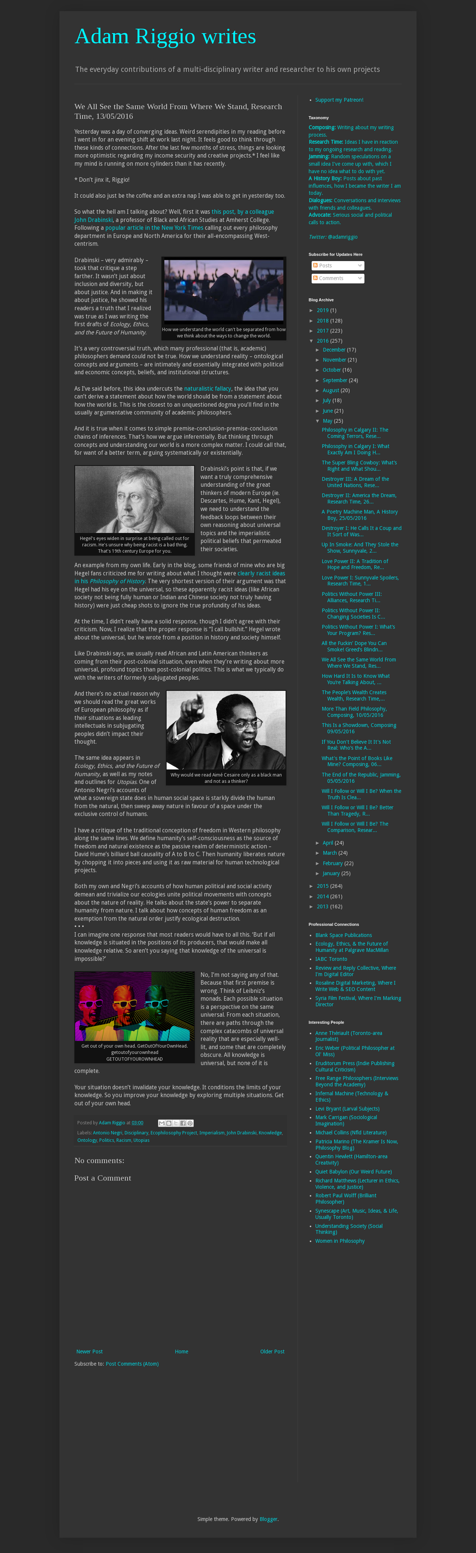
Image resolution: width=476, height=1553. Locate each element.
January (332, 873)
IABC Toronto (331, 959)
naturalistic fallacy (207, 388)
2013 (323, 906)
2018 (323, 321)
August (332, 390)
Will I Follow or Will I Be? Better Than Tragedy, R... (357, 810)
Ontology (87, 1140)
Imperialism (212, 1133)
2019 (323, 310)
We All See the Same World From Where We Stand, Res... (359, 663)
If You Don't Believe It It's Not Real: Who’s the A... (356, 745)
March (330, 853)
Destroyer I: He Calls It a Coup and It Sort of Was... (362, 531)
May (328, 421)
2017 (323, 331)
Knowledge (270, 1133)
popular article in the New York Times (154, 228)
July (327, 400)
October (332, 370)
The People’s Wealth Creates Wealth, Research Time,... (354, 695)
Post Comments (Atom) (132, 1364)
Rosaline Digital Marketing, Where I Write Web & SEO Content (355, 986)
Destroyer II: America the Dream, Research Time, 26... (359, 498)
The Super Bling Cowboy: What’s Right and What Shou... (359, 466)
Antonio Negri (107, 1133)
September (336, 380)
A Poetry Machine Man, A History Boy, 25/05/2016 (360, 515)
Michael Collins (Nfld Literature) (351, 1133)
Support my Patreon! (339, 100)
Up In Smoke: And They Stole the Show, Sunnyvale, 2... (360, 548)
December (335, 350)
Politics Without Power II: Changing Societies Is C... (353, 613)
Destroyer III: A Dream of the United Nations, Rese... (355, 482)
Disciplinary (136, 1133)
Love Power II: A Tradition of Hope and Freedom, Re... (355, 564)
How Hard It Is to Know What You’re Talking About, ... (356, 679)
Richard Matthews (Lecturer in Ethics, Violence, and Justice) (357, 1184)
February (333, 863)
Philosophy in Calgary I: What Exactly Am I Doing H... (355, 449)
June (328, 411)
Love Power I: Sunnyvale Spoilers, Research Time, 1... (360, 581)
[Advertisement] (338, 1368)
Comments (328, 278)
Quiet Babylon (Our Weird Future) (353, 1172)
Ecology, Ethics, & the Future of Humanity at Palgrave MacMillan (352, 947)
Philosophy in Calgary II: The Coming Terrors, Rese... (355, 433)
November (335, 360)
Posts (322, 266)
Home (181, 1351)
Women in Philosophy (340, 1241)
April (329, 843)
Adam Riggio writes (165, 35)
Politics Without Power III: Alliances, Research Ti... (352, 597)
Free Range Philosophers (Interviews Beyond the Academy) (356, 1081)
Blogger (268, 1519)
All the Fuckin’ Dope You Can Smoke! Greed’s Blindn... (354, 646)
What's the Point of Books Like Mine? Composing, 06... (357, 761)
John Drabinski (242, 1133)
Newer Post (89, 1351)
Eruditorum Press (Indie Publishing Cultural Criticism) (355, 1066)
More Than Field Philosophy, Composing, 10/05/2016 (354, 712)
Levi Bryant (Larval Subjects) (347, 1109)
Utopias (141, 1140)
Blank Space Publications (343, 935)
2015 (323, 886)
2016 (323, 341)
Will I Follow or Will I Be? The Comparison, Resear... (355, 827)
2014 (323, 896)
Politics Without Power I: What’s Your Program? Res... (358, 630)
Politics (106, 1140)
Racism (123, 1140)
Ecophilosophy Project (174, 1133)
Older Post (272, 1351)
